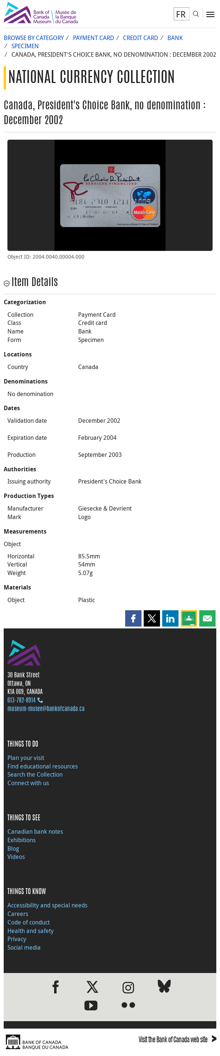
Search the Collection (35, 774)
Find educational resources (42, 766)
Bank (175, 38)
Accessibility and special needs (47, 905)
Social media (24, 947)
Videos (16, 857)
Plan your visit (25, 758)
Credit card (140, 38)
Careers (17, 914)
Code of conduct (28, 922)
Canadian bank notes (35, 831)
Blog (13, 848)
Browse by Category (34, 38)
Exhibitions (21, 840)
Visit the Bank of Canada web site (177, 1040)
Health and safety (30, 931)
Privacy (16, 939)
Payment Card (93, 38)
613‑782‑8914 (21, 701)
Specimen (25, 46)
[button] (133, 618)
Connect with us (28, 783)
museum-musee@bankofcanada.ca (45, 709)
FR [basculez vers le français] (181, 14)
